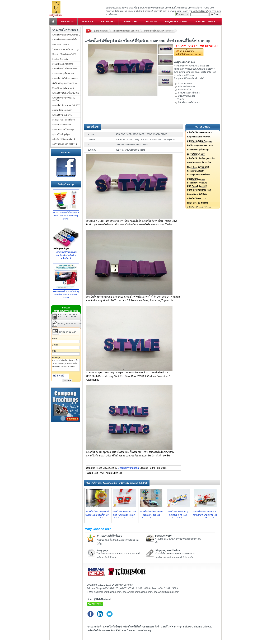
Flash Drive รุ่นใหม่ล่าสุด (197, 203)
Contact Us (130, 21)
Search (215, 14)
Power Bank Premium (197, 183)
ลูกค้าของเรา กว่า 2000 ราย (64, 144)
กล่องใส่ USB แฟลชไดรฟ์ (63, 139)
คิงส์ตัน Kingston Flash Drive (200, 145)
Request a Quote (176, 21)
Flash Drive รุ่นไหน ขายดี (198, 167)
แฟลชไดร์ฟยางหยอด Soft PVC (126, 31)
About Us (151, 21)
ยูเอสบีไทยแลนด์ (101, 31)
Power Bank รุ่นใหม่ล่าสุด (198, 150)
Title (54, 351)
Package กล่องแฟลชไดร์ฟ (198, 175)
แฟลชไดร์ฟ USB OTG (196, 198)
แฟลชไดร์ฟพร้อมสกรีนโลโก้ (199, 190)
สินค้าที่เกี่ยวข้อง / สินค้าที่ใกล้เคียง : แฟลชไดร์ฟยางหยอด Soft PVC (116, 483)
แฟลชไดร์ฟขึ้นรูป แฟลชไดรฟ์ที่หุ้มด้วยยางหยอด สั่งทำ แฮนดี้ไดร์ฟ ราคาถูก (160, 31)
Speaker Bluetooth (195, 171)
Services (87, 21)
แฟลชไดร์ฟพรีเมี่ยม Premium (199, 141)
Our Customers (205, 21)
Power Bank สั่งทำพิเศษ (197, 194)
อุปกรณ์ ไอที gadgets (196, 179)
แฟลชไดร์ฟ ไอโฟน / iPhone (64, 69)
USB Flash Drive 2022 (197, 186)
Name (54, 338)
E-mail (55, 345)
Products (67, 21)
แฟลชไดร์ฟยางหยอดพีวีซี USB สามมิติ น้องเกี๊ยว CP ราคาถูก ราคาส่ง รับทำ (97, 514)
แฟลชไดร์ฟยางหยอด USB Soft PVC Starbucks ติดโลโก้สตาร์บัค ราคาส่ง (124, 514)
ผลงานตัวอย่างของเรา (196, 154)
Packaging (107, 21)
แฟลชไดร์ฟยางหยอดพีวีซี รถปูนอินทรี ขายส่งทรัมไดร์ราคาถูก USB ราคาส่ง (205, 514)
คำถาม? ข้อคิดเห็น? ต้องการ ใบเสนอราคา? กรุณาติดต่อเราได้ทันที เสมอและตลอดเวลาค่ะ (66, 365)
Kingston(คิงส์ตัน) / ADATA (199, 137)
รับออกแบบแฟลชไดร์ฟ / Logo (65, 49)
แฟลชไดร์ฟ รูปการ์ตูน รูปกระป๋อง (201, 158)
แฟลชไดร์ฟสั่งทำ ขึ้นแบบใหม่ (199, 163)
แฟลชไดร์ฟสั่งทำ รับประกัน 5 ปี (66, 35)
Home (53, 21)
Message (56, 357)
